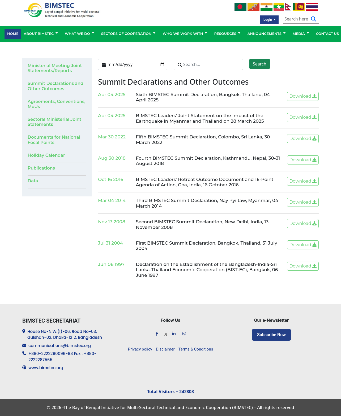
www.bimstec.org (45, 368)
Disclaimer (165, 349)
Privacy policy (140, 349)
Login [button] (268, 20)
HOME (13, 34)
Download (303, 96)
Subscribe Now (271, 334)
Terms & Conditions (195, 349)
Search (259, 64)
